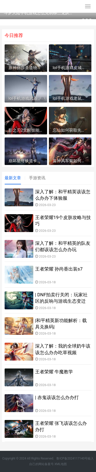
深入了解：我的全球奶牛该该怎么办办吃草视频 (62, 349)
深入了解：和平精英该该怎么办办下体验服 (62, 195)
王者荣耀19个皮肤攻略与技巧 (63, 220)
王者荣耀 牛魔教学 (54, 371)
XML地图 (61, 464)
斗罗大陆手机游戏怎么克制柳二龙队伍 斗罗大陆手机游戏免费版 (39, 12)
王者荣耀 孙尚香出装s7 (59, 269)
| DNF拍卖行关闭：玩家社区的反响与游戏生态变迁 (61, 298)
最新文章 (13, 177)
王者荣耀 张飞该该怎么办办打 (61, 426)
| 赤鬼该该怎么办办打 (57, 397)
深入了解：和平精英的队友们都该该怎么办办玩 (62, 246)
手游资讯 (37, 177)
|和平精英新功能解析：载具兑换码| (61, 323)
